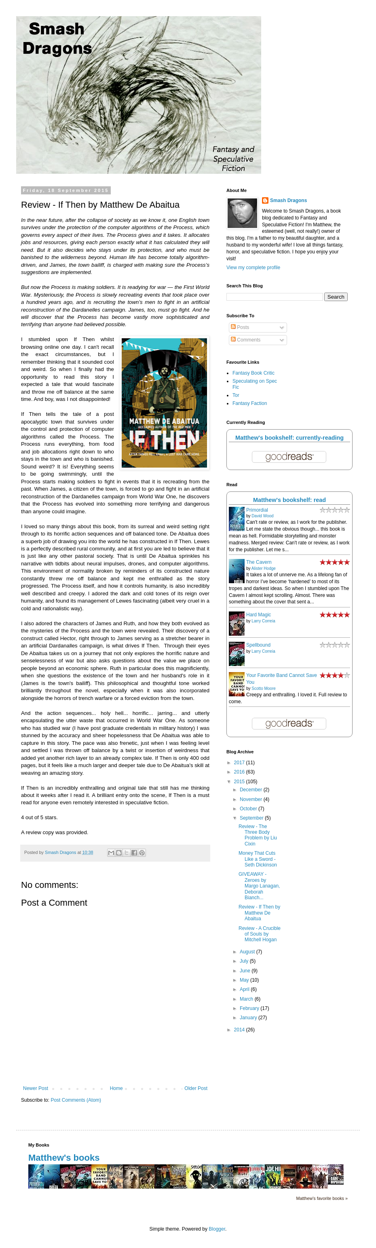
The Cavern (259, 562)
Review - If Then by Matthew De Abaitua (259, 912)
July (245, 961)
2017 (240, 762)
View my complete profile (253, 267)
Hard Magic (258, 615)
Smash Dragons (288, 200)
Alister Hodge (263, 568)
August (248, 952)
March (247, 999)
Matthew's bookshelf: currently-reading (289, 437)
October (249, 809)
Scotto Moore (263, 688)
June (245, 971)
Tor (235, 395)
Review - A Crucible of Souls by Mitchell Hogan (260, 934)
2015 (240, 781)
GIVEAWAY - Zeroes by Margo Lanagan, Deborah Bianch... (259, 885)
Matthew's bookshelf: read (289, 500)
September (252, 818)
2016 (240, 772)
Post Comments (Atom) (76, 1100)
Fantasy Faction (249, 403)
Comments (245, 340)
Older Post (195, 1088)
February (250, 1008)
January (249, 1017)
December (252, 790)
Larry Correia (263, 621)
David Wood (262, 516)
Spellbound (258, 645)
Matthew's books (63, 1158)
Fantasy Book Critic (253, 373)
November (252, 799)
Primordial (257, 510)
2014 (240, 1030)
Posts (240, 327)
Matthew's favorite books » (322, 1198)
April (245, 989)
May (245, 980)
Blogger (217, 1229)
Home (116, 1088)
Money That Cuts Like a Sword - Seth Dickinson (258, 859)
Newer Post (35, 1088)
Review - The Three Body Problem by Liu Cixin (258, 835)
